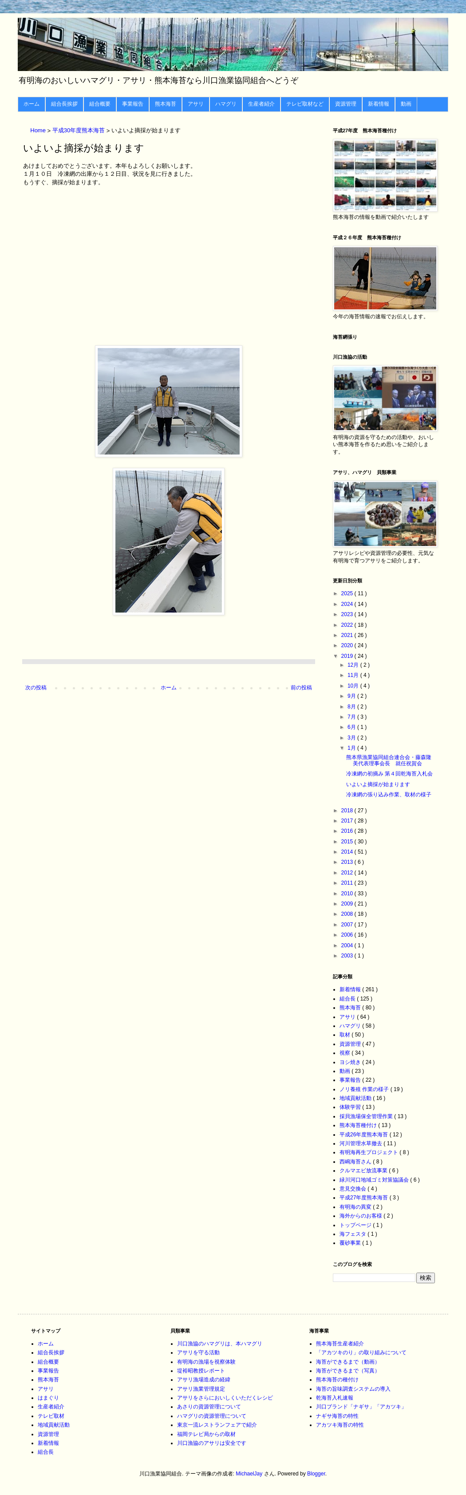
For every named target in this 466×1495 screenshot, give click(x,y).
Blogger (316, 1474)
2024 (348, 604)
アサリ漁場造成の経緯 (203, 1379)
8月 (352, 707)
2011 (348, 883)
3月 (352, 738)
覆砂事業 (351, 1243)
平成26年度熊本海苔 (365, 1134)
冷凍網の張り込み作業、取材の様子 (388, 794)
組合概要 (100, 104)
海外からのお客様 (361, 1216)
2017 (348, 821)
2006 (348, 935)
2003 (348, 956)
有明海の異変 (356, 1207)
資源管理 (345, 104)
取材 (345, 1035)
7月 (352, 717)
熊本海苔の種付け (337, 1379)
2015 (348, 841)
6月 (352, 727)
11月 (354, 675)
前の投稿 (301, 687)
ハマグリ (226, 104)
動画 (406, 104)
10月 (354, 686)
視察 (345, 1053)
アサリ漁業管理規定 (201, 1389)
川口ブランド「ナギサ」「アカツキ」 (361, 1407)
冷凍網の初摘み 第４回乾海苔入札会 (389, 774)
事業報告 (132, 104)
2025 (348, 593)
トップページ (356, 1225)
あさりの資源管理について (209, 1407)
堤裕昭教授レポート (201, 1371)
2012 (348, 873)
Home (38, 130)
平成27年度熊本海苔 (365, 1197)
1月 (352, 748)
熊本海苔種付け (359, 1125)
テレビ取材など (305, 104)
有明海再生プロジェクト (369, 1152)
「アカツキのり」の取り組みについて (361, 1352)
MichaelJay (249, 1474)
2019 (348, 656)
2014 (348, 852)
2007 (348, 925)
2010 (348, 893)
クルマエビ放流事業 (364, 1170)
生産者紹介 (261, 104)
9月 (352, 696)
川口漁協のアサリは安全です (211, 1443)
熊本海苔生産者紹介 (340, 1344)
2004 (348, 945)
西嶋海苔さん (356, 1162)
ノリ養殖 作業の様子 (365, 1089)
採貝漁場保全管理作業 (367, 1116)
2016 (348, 831)
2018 (348, 810)
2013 (348, 862)
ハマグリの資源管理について (211, 1416)
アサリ (196, 104)
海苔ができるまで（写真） (348, 1371)
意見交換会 (353, 1189)
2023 (348, 614)
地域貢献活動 (356, 1098)
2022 (348, 625)
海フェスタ (353, 1234)
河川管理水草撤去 (361, 1143)
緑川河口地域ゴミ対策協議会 (375, 1180)
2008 (348, 914)
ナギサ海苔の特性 (337, 1416)
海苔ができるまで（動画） (348, 1362)
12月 (354, 665)
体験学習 (351, 1107)
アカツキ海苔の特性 (340, 1425)
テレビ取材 (51, 1416)
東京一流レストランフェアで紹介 (217, 1425)
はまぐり (48, 1398)
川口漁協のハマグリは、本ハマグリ (219, 1344)
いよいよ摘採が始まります (378, 784)
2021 (348, 635)
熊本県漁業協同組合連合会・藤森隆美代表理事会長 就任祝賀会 (388, 760)
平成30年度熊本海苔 (79, 130)
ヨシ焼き (351, 1062)
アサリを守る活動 (198, 1352)
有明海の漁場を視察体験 (206, 1362)
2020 (348, 645)
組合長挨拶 (64, 104)
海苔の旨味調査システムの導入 (353, 1389)
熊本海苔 (165, 104)
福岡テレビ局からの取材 (206, 1434)
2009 (348, 904)
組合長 (348, 999)
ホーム (31, 104)
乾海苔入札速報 (334, 1398)
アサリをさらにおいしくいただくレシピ (225, 1398)
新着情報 (378, 104)
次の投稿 (36, 687)
